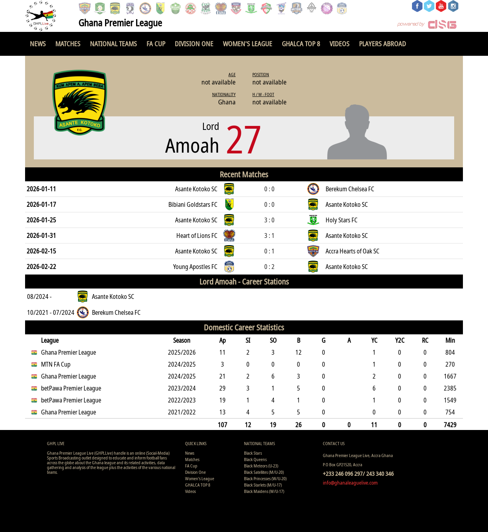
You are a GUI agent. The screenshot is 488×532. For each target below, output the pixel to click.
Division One (194, 43)
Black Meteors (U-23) (261, 466)
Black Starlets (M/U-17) (263, 485)
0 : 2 (269, 266)
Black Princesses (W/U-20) (265, 478)
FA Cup (155, 43)
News (38, 43)
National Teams (113, 43)
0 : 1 (269, 251)
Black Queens (255, 459)
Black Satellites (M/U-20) (264, 472)
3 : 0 (269, 220)
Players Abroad (382, 43)
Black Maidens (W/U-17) (264, 491)
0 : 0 (269, 189)
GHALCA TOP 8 (301, 43)
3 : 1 (269, 235)
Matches (67, 43)
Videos (339, 43)
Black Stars (253, 453)
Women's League (247, 43)
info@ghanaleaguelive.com (350, 482)
